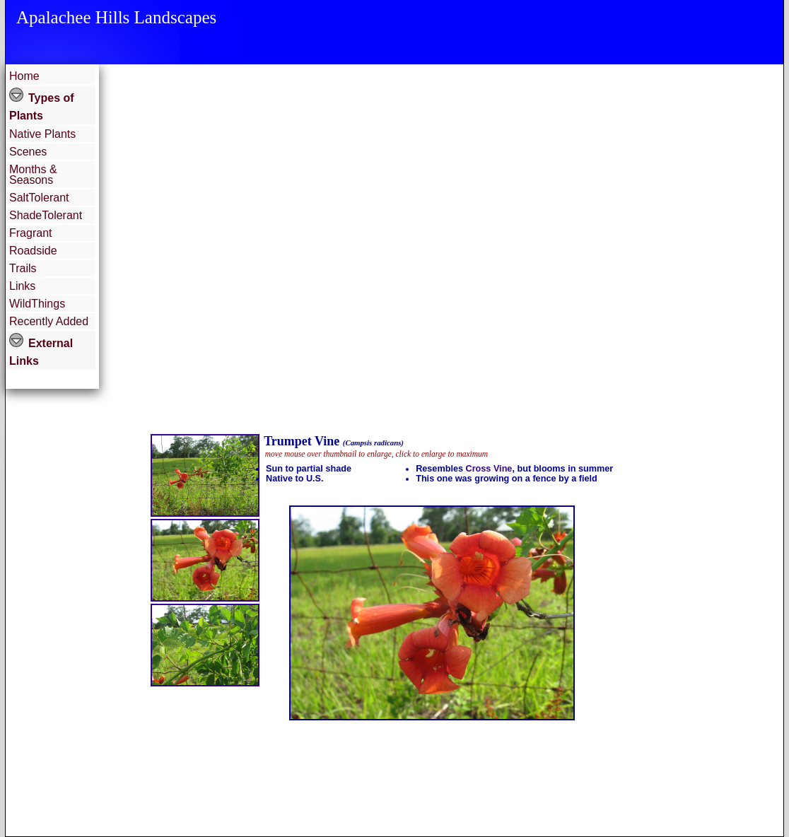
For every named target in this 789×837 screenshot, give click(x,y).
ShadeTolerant (45, 215)
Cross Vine (489, 469)
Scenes (28, 152)
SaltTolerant (39, 198)
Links (22, 286)
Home (24, 76)
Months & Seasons (33, 174)
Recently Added (48, 321)
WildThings (37, 304)
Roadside (33, 251)
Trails (23, 268)
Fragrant (30, 233)
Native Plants (42, 134)
